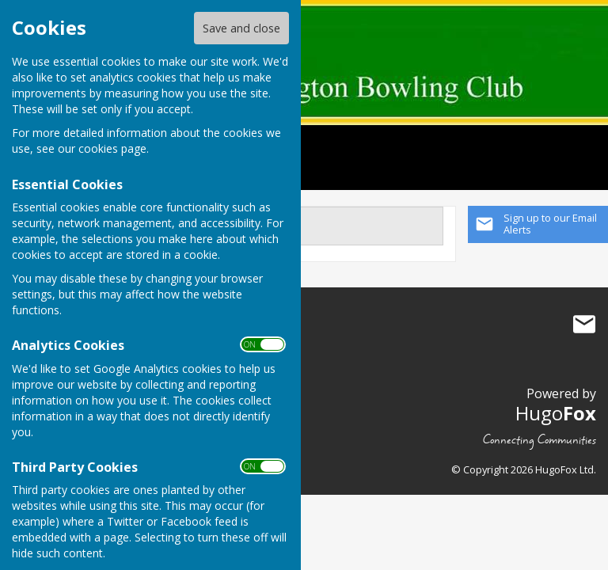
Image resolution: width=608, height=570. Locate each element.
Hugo (555, 413)
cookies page (112, 148)
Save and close (241, 28)
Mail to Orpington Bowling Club (584, 324)
